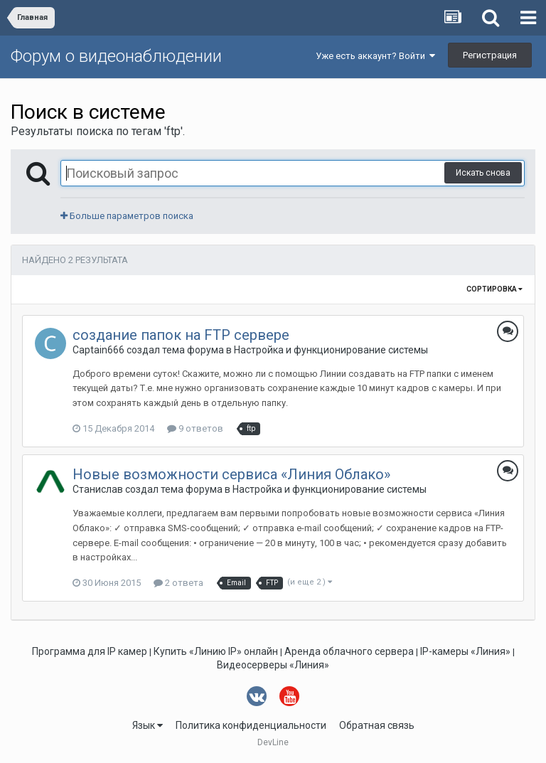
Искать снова (483, 173)
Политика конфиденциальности (251, 725)
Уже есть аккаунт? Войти (375, 55)
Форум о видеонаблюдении (116, 56)
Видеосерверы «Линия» (273, 665)
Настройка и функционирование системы (331, 350)
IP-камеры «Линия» (465, 651)
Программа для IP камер (89, 651)
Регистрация (490, 55)
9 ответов (195, 428)
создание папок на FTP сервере (181, 334)
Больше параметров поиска (126, 215)
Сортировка (494, 289)
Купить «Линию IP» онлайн (216, 651)
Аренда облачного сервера (349, 651)
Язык (147, 725)
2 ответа (178, 582)
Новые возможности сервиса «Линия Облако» (231, 474)
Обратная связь (376, 725)
